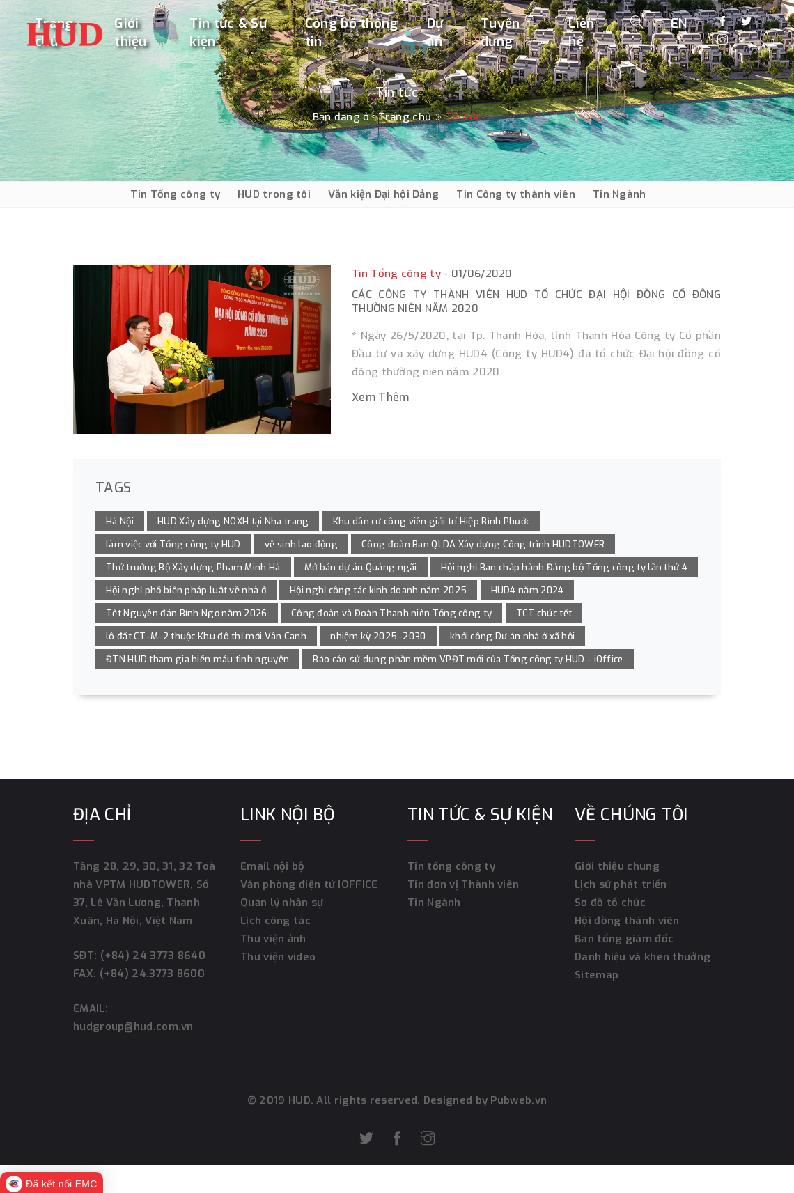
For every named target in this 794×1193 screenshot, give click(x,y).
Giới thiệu (130, 32)
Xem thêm (380, 397)
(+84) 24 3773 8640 (152, 955)
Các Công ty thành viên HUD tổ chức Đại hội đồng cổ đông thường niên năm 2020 (536, 301)
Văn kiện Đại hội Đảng (383, 194)
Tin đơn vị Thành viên (463, 884)
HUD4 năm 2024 (527, 590)
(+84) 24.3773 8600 (152, 974)
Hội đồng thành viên (627, 921)
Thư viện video (278, 957)
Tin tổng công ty (451, 866)
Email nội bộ (272, 866)
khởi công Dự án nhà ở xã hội (512, 636)
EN (679, 23)
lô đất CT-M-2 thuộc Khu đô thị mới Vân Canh (206, 636)
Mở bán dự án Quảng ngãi (360, 567)
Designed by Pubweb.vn (484, 1100)
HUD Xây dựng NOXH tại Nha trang (233, 521)
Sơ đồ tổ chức (610, 903)
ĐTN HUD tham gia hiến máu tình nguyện (197, 659)
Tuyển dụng (500, 32)
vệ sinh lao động (301, 544)
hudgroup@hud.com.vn (133, 1027)
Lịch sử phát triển (621, 884)
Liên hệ (581, 32)
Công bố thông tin (351, 32)
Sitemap (596, 975)
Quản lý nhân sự (282, 903)
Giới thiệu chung (617, 866)
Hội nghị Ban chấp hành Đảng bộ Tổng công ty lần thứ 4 (564, 567)
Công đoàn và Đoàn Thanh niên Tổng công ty (391, 613)
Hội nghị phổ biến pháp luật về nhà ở (186, 590)
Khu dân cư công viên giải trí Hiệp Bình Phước (432, 521)
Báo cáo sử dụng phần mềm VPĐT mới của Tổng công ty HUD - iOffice (468, 659)
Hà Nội (120, 521)
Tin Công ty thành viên (515, 194)
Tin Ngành (619, 194)
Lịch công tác (275, 921)
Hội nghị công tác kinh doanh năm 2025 (378, 590)
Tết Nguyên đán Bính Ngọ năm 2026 (186, 613)
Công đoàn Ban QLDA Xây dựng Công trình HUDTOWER (483, 544)
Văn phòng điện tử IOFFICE (309, 884)
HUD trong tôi (274, 194)
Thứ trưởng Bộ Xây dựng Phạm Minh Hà (193, 567)
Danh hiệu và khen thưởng (642, 957)
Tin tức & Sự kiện (228, 32)
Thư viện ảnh (273, 939)
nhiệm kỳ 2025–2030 (378, 636)
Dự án (435, 32)
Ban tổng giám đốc (624, 939)
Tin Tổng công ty (175, 194)
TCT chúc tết (544, 613)
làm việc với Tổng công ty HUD (173, 544)
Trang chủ (405, 117)
